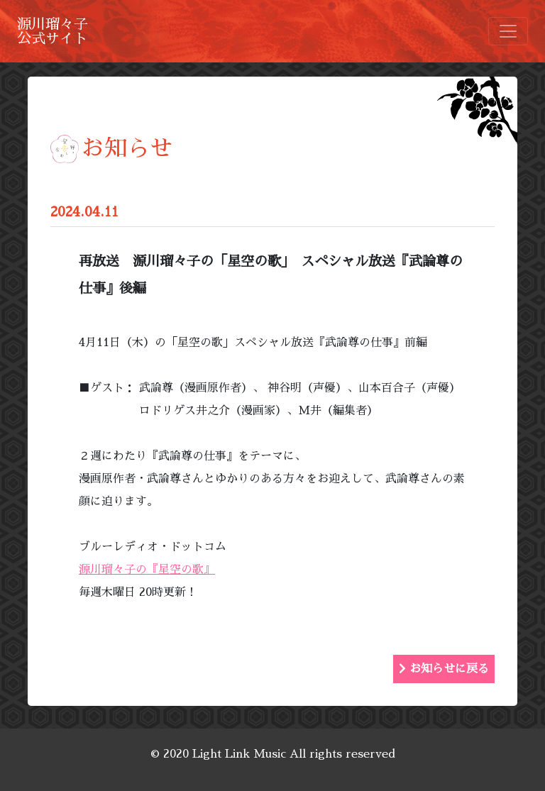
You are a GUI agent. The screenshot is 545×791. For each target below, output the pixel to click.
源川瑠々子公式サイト (52, 31)
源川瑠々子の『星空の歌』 (147, 569)
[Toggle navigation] (508, 31)
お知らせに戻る (444, 669)
